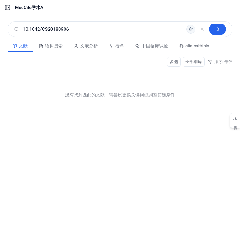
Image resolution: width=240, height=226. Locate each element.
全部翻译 (193, 61)
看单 (116, 45)
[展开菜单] (8, 8)
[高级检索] (190, 29)
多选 (174, 61)
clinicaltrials (194, 45)
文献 (20, 45)
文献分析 (86, 45)
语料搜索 (51, 45)
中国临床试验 (151, 45)
